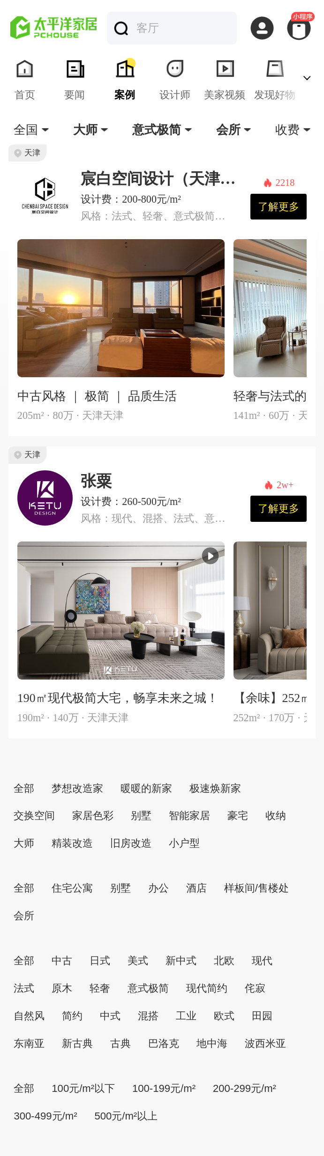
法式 (24, 988)
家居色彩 (92, 815)
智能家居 (189, 815)
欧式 (224, 1016)
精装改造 (72, 843)
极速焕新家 (215, 788)
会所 (24, 916)
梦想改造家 (77, 788)
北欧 (224, 960)
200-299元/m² (244, 1088)
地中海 (211, 1043)
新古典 (77, 1043)
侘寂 (255, 988)
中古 (62, 960)
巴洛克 (163, 1043)
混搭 (148, 1016)
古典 (120, 1043)
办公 (158, 888)
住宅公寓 (72, 888)
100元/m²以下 (83, 1088)
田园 (262, 1016)
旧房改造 (130, 843)
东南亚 (29, 1043)
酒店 (196, 888)
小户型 (184, 843)
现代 (262, 960)
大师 (24, 843)
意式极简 (148, 988)
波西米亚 (265, 1043)
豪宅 (237, 815)
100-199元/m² (164, 1088)
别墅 (141, 815)
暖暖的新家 (146, 788)
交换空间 (34, 815)
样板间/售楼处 (256, 888)
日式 (100, 960)
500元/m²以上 (126, 1116)
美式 (138, 960)
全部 (24, 788)
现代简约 (206, 988)
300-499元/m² (45, 1116)
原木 (62, 988)
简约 (72, 1016)
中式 (110, 1016)
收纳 (275, 815)
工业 (186, 1016)
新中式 (181, 960)
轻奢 (100, 988)
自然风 (29, 1016)
